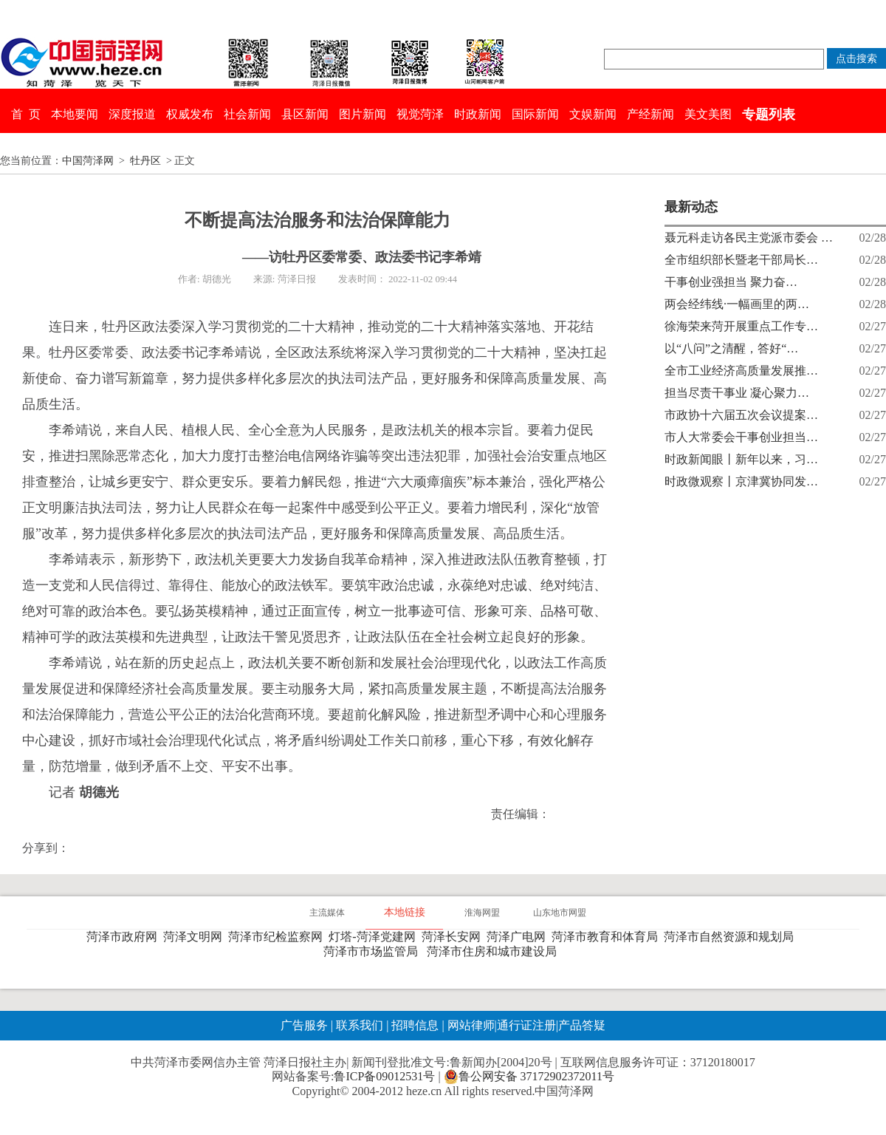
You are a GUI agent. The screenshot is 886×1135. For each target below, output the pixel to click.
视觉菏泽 (420, 114)
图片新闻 (362, 114)
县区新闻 (305, 114)
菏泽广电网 (519, 936)
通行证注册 (526, 1025)
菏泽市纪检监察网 (278, 936)
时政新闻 (477, 114)
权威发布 (189, 114)
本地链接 (404, 912)
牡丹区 (145, 160)
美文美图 (708, 114)
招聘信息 (415, 1025)
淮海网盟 (482, 912)
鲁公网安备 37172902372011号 (529, 1076)
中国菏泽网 (88, 160)
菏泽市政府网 (124, 936)
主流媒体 (327, 912)
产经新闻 (650, 114)
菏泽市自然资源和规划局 (732, 936)
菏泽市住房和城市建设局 (495, 951)
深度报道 (132, 114)
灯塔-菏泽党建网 (375, 936)
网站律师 (469, 1025)
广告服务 (304, 1025)
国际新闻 (535, 114)
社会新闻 (247, 114)
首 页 (26, 114)
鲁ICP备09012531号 (384, 1076)
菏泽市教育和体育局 (608, 936)
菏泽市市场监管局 (373, 951)
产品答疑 (581, 1025)
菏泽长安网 (454, 936)
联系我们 (359, 1025)
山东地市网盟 (559, 912)
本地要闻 (74, 114)
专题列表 (768, 114)
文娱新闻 (593, 114)
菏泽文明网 (195, 936)
